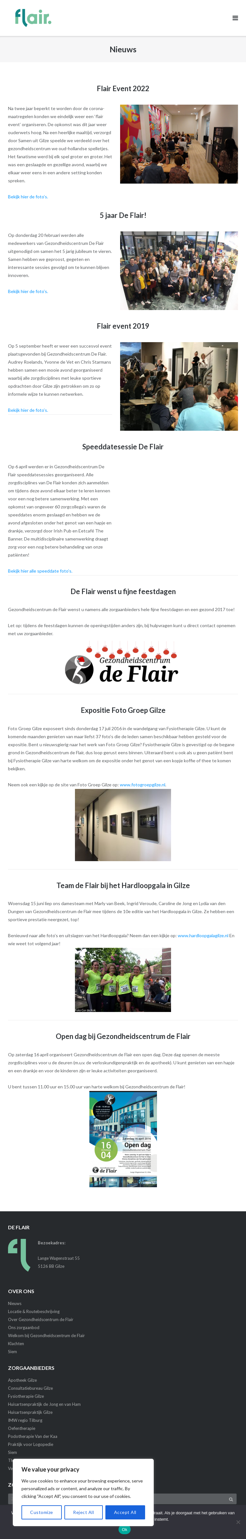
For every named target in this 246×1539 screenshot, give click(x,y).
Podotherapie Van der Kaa (32, 1436)
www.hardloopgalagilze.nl (203, 935)
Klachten (16, 1343)
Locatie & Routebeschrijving (34, 1311)
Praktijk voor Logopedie (30, 1444)
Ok (124, 1529)
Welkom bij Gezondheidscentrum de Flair (46, 1335)
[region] (83, 1492)
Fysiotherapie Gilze (26, 1396)
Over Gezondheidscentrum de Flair (40, 1319)
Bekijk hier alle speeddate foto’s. (40, 571)
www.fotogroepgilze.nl (142, 784)
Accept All (125, 1512)
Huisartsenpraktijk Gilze (30, 1412)
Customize (41, 1512)
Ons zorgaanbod (23, 1327)
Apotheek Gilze (22, 1380)
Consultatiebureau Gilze (30, 1388)
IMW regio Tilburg (25, 1420)
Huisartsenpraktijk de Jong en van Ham (44, 1404)
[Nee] (238, 1522)
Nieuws (14, 1303)
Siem (12, 1351)
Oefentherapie (21, 1428)
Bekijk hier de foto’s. (28, 196)
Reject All (83, 1512)
